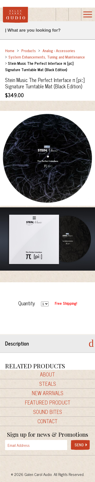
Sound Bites (47, 411)
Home (9, 50)
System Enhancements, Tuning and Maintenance (46, 57)
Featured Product (47, 402)
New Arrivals (47, 393)
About (47, 374)
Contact (47, 421)
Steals (47, 383)
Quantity (26, 303)
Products (28, 50)
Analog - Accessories (59, 50)
